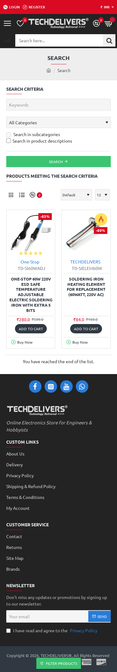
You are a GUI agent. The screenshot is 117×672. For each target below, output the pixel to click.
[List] (22, 194)
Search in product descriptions (39, 141)
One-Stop (30, 261)
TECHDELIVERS (85, 261)
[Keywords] (58, 105)
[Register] (33, 7)
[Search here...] (109, 40)
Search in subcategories (33, 134)
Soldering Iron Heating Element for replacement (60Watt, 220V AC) (86, 287)
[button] (31, 328)
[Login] (11, 7)
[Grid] (11, 194)
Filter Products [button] (61, 663)
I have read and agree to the (52, 630)
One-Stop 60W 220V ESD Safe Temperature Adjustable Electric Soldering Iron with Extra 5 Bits (30, 295)
